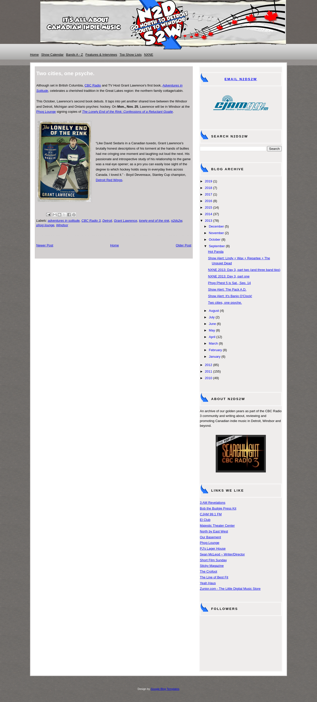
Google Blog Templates (165, 688)
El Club (205, 520)
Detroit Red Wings (109, 180)
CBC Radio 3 (91, 220)
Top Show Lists (131, 55)
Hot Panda (215, 252)
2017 (208, 194)
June (212, 324)
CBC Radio (92, 85)
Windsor (62, 225)
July (212, 317)
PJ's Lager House (213, 548)
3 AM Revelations (212, 502)
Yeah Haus (208, 583)
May (212, 330)
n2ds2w (176, 220)
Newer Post (44, 245)
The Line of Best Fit (214, 577)
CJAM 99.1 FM (211, 514)
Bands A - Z (74, 55)
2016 (208, 201)
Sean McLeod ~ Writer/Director (222, 554)
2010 (208, 378)
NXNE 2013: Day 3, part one (228, 276)
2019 (208, 181)
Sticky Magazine (212, 566)
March (213, 343)
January (214, 356)
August (214, 311)
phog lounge (45, 225)
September (217, 246)
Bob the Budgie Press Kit (218, 508)
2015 (208, 207)
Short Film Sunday (213, 560)
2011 (208, 371)
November (216, 233)
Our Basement (210, 537)
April (212, 337)
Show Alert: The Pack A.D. (227, 289)
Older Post (183, 245)
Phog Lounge (46, 112)
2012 (208, 365)
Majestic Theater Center (217, 525)
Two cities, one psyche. (225, 302)
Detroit (107, 220)
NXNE (148, 55)
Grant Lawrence (125, 220)
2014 (208, 214)
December (216, 226)
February (215, 350)
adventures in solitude (64, 220)
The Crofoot (208, 571)
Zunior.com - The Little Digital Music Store (230, 589)
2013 (208, 220)
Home (34, 55)
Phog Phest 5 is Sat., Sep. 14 (229, 283)
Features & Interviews (101, 55)
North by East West (214, 531)
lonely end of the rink (154, 220)
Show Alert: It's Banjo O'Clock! (230, 296)
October (214, 239)
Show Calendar (52, 55)
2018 (208, 188)
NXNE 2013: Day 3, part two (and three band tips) (244, 270)
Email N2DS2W (241, 79)
